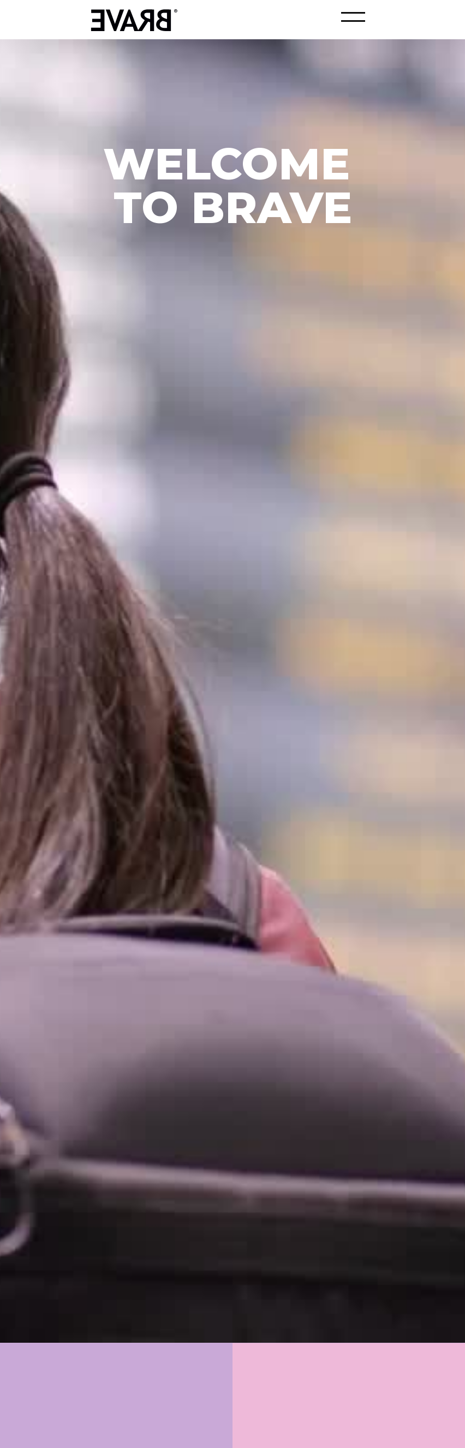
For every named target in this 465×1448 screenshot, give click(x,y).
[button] (353, 16)
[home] (131, 18)
